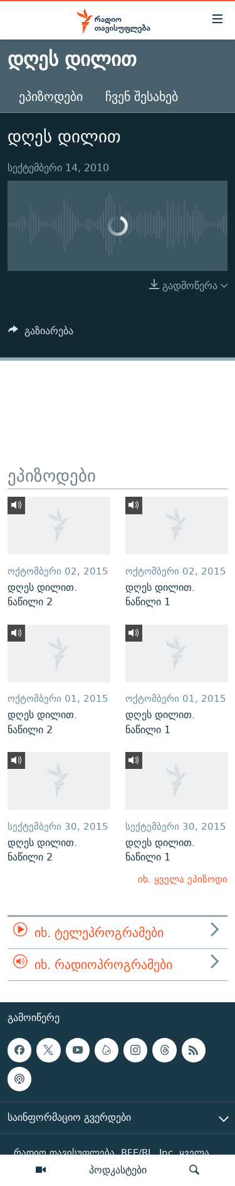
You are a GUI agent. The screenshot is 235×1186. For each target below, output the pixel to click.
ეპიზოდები (51, 96)
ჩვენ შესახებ (141, 96)
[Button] (40, 334)
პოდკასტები (118, 1169)
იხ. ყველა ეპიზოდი (182, 879)
